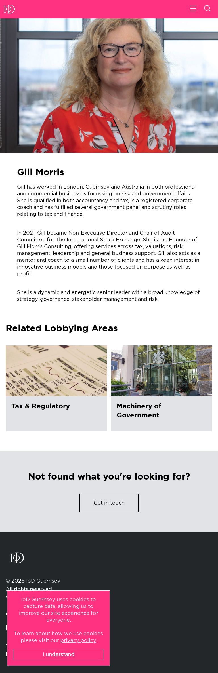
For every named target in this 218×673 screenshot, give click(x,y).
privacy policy (78, 640)
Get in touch (109, 503)
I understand (58, 654)
